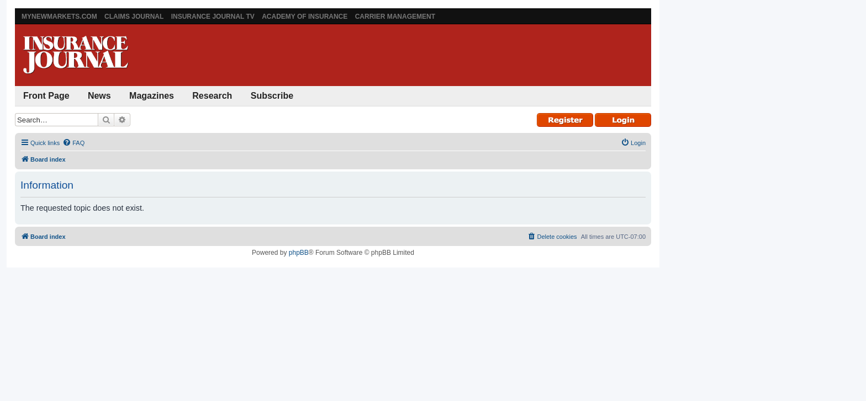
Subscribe (272, 95)
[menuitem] (73, 142)
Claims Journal (133, 16)
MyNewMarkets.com (59, 16)
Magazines (151, 95)
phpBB (299, 252)
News (99, 95)
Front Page (46, 95)
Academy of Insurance (304, 16)
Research (212, 95)
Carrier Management (395, 16)
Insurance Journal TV (213, 16)
